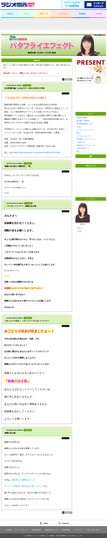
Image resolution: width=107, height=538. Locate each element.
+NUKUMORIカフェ (83, 148)
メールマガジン (77, 530)
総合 (78, 151)
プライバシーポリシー (21, 530)
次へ (70, 79)
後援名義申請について (51, 530)
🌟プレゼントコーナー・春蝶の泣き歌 (20, 206)
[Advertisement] (53, 24)
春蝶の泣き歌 (10, 433)
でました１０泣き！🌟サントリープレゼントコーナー (27, 321)
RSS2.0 (79, 228)
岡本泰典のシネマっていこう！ (87, 139)
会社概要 (8, 530)
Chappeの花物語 (82, 117)
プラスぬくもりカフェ (84, 136)
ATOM (79, 231)
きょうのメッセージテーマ (85, 130)
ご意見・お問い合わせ (93, 530)
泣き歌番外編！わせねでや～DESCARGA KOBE (25, 88)
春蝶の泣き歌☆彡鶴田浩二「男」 (18, 166)
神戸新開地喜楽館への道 (84, 124)
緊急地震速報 (66, 530)
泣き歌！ (79, 127)
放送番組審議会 (36, 530)
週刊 (78, 133)
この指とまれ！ (82, 142)
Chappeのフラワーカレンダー (86, 145)
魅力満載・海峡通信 (83, 121)
